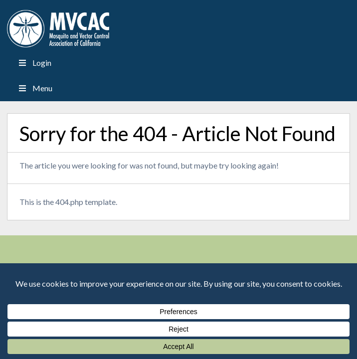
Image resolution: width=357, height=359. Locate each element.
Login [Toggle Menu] (34, 62)
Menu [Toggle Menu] (34, 88)
